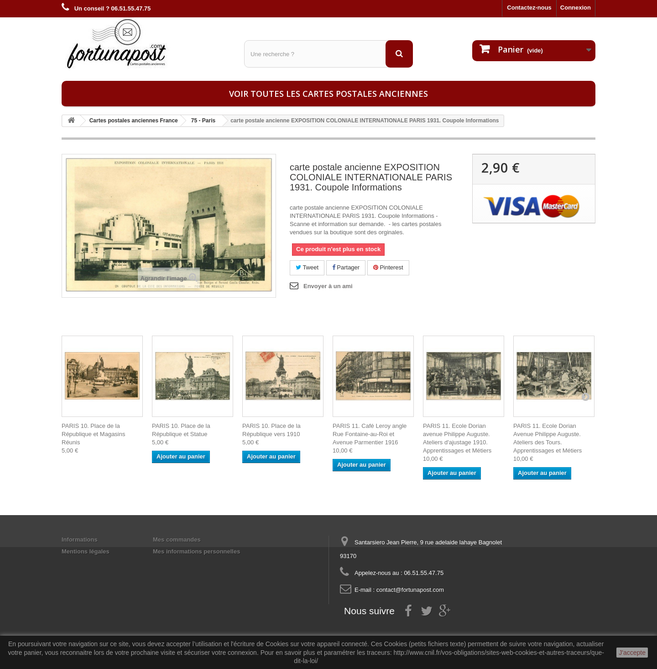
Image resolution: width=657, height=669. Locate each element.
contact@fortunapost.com (410, 589)
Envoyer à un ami (328, 286)
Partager (346, 267)
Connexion (575, 7)
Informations (80, 539)
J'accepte (632, 652)
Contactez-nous (529, 7)
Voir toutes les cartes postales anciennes (328, 93)
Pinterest (388, 267)
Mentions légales (86, 551)
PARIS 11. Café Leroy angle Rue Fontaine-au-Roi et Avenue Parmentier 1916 (370, 434)
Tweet (307, 267)
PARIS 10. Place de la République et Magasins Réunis (93, 434)
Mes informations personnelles (196, 551)
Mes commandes (177, 539)
